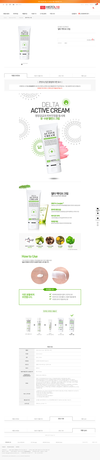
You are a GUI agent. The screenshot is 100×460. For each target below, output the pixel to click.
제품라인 (24, 14)
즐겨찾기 (20, 4)
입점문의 (74, 14)
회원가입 (86, 4)
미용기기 (33, 14)
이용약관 (17, 447)
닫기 (98, 1)
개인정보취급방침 (10, 447)
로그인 (82, 4)
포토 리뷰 (61, 76)
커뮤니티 (52, 14)
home (5, 17)
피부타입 (15, 14)
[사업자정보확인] (27, 451)
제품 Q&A (83, 76)
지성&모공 (21, 17)
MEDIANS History (46, 442)
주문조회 (91, 4)
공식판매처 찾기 (84, 14)
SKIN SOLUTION (12, 17)
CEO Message (34, 442)
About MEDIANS (21, 442)
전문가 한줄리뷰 (38, 76)
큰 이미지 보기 (24, 63)
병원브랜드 (6, 14)
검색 (93, 8)
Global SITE (85, 442)
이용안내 (3, 447)
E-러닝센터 (43, 14)
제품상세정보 (15, 419)
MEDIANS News (59, 442)
